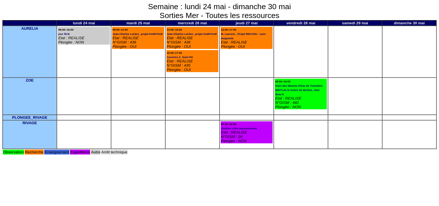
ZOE (30, 80)
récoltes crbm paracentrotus (239, 128)
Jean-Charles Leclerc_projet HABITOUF (137, 34)
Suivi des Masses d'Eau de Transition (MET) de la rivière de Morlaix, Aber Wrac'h (299, 90)
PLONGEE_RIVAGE (29, 117)
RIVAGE (29, 123)
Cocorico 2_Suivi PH (180, 57)
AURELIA (29, 28)
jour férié (64, 34)
